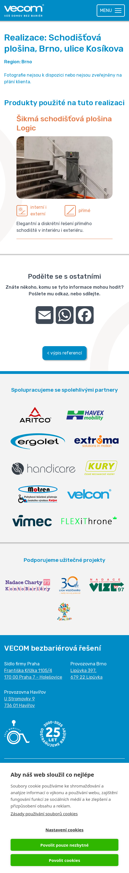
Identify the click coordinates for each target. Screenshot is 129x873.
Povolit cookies (64, 860)
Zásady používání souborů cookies (44, 813)
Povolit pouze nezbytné (64, 845)
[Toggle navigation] (111, 10)
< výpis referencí (64, 353)
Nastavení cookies (64, 829)
